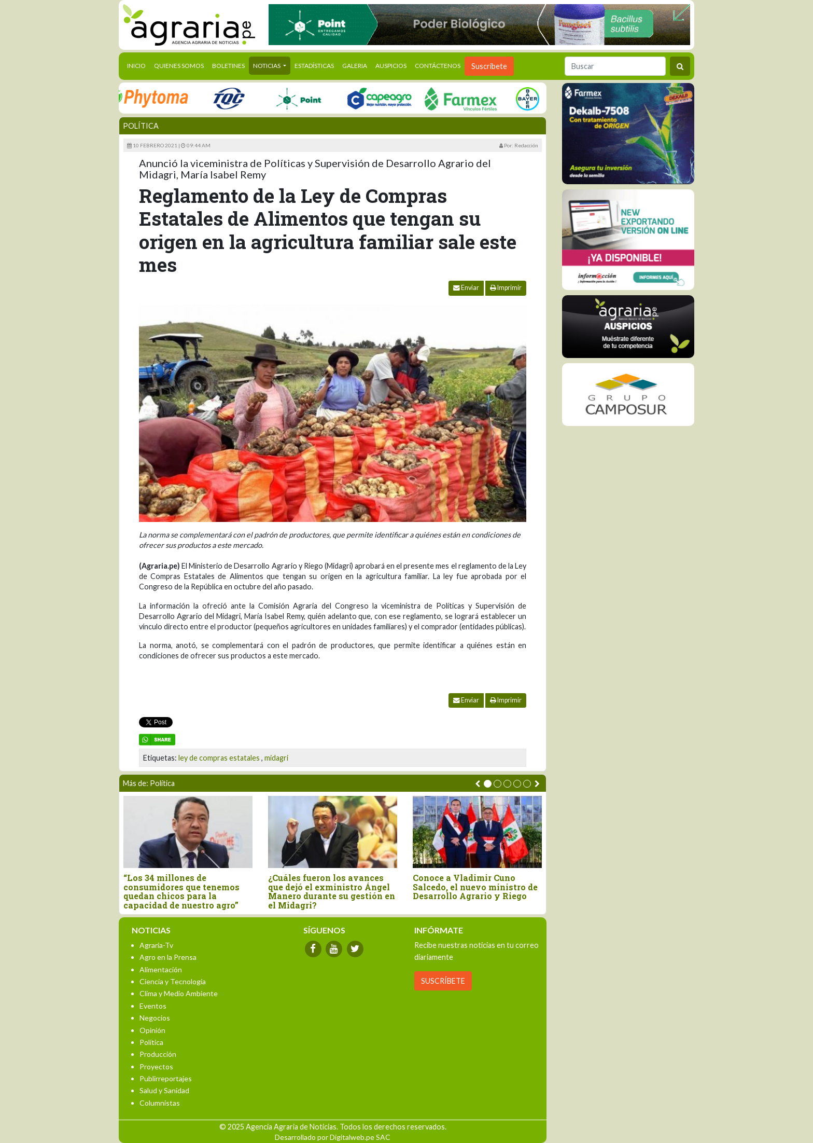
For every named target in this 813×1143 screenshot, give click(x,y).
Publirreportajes (165, 1078)
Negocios (154, 1017)
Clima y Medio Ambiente (178, 993)
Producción (157, 1054)
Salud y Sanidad (164, 1090)
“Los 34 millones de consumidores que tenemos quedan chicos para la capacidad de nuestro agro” (181, 891)
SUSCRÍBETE (443, 980)
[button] (488, 783)
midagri (276, 757)
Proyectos (156, 1066)
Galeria (354, 66)
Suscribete (489, 66)
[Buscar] (615, 66)
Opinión (152, 1030)
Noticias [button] (267, 66)
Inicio (138, 65)
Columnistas (159, 1102)
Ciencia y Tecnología (172, 981)
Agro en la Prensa (168, 957)
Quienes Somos (179, 66)
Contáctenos (437, 66)
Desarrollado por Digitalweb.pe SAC (332, 1137)
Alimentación (160, 969)
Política (141, 125)
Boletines (228, 66)
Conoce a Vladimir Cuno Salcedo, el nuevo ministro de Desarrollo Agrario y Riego (475, 887)
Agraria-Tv (156, 945)
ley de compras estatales (219, 757)
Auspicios (390, 66)
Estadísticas (314, 66)
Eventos (152, 1005)
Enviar (466, 288)
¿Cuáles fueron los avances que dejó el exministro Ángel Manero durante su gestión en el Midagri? (331, 891)
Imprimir (506, 288)
